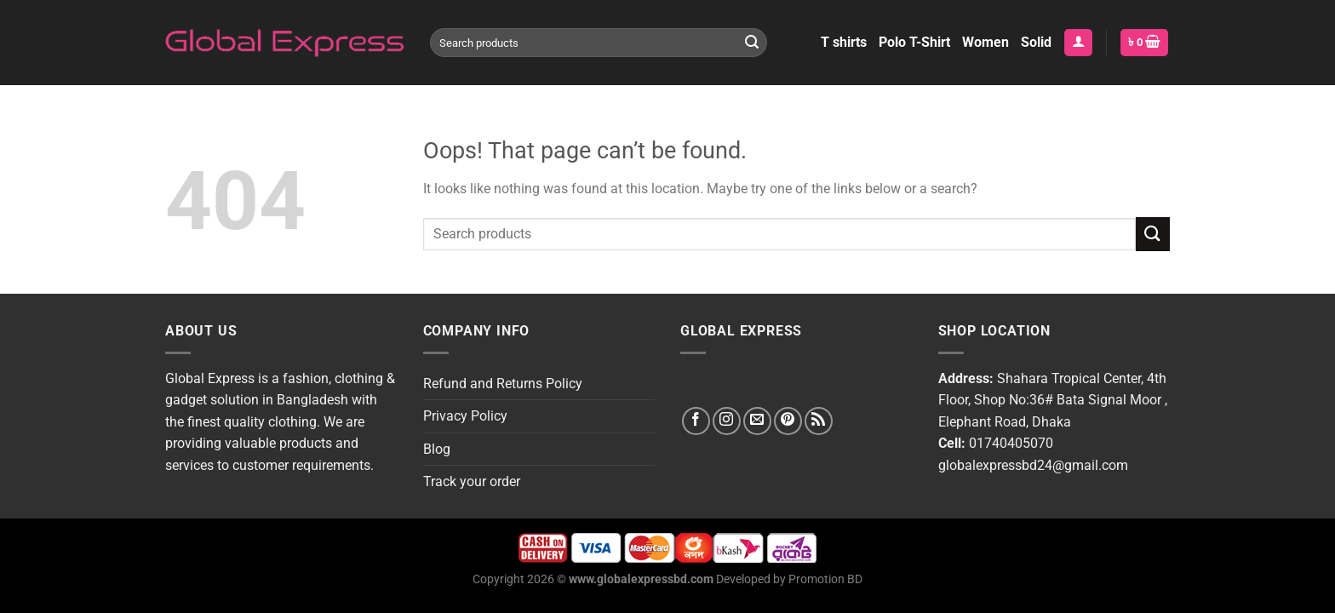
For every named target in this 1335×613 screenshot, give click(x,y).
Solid (1036, 42)
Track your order (471, 481)
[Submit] (751, 42)
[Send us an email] (757, 421)
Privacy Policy (465, 416)
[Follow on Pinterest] (788, 421)
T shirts (844, 42)
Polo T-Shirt (914, 42)
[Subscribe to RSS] (819, 421)
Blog (436, 449)
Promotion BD (825, 579)
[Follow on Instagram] (727, 421)
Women (985, 42)
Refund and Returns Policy (502, 383)
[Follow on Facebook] (696, 421)
